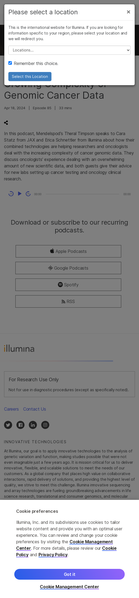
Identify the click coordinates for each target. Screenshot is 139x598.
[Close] (128, 11)
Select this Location (30, 76)
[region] (69, 549)
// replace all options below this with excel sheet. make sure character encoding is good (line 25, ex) (69, 50)
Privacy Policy (53, 554)
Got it (69, 574)
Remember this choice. (33, 63)
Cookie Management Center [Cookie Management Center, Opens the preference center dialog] (69, 586)
